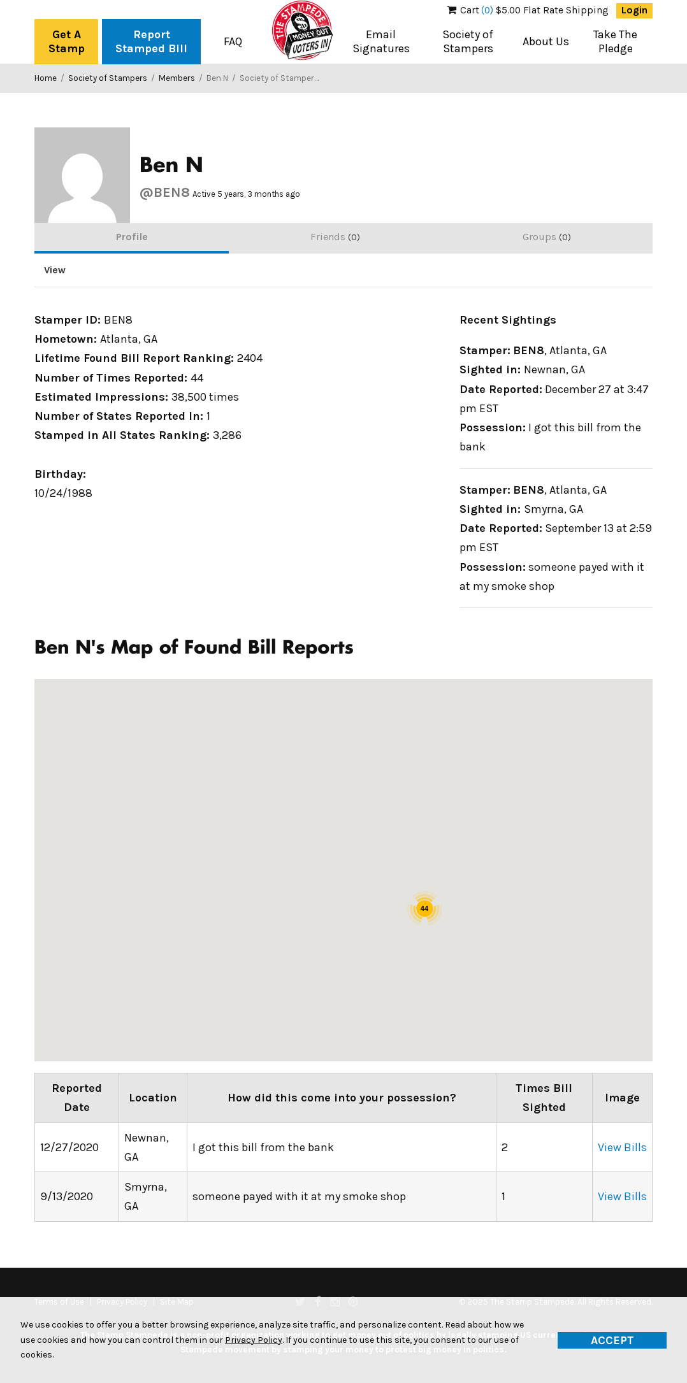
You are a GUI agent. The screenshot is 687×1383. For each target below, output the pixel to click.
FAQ (233, 41)
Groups (547, 237)
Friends (335, 237)
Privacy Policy (253, 1340)
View (55, 270)
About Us (546, 41)
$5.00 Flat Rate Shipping (528, 10)
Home (45, 78)
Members (177, 78)
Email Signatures (381, 41)
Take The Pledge (615, 41)
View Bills (622, 1147)
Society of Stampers (467, 41)
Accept (612, 1340)
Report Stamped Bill (151, 41)
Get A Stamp (66, 41)
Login (634, 10)
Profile (132, 237)
